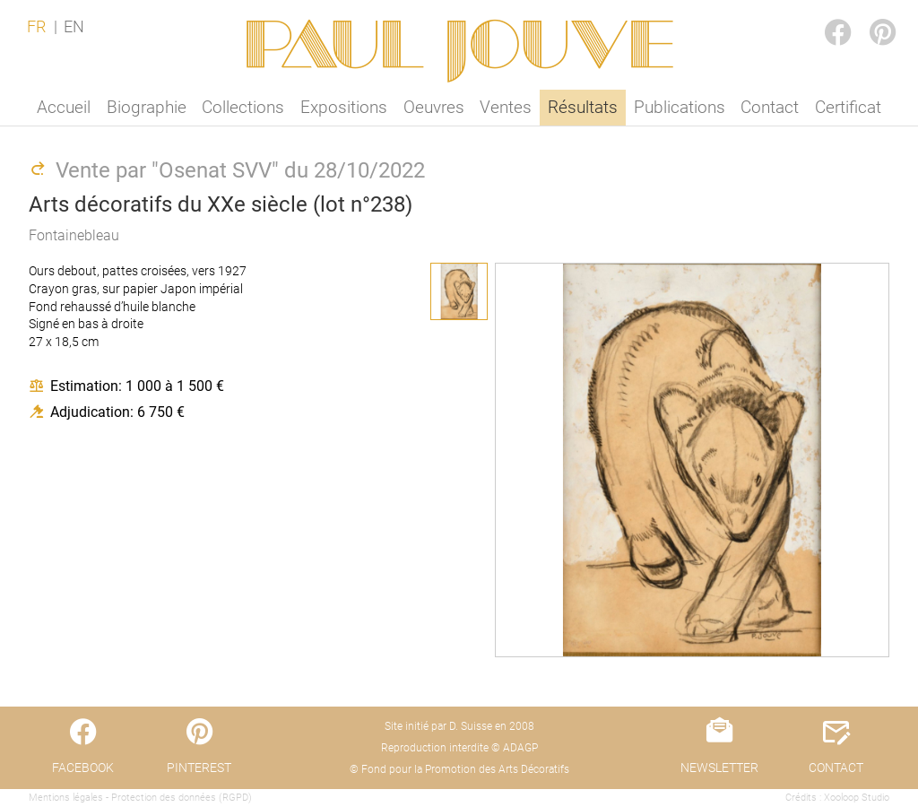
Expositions (343, 107)
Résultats (583, 107)
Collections (243, 107)
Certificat (848, 107)
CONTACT (836, 767)
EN (74, 27)
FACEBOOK (823, 14)
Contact (769, 107)
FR (36, 27)
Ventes (506, 107)
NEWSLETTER (719, 767)
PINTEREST (867, 14)
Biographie (146, 107)
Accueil (64, 107)
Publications (679, 107)
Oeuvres (433, 107)
